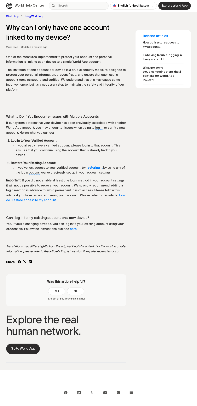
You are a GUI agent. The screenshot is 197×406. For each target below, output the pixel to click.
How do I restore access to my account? (161, 44)
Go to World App (23, 348)
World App (12, 16)
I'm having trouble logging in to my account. (162, 57)
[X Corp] (24, 262)
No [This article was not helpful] (76, 291)
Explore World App (174, 5)
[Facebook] (19, 262)
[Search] (79, 6)
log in (99, 128)
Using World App (34, 16)
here (73, 229)
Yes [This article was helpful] (56, 291)
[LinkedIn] (30, 262)
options (34, 172)
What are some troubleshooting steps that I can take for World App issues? (162, 74)
